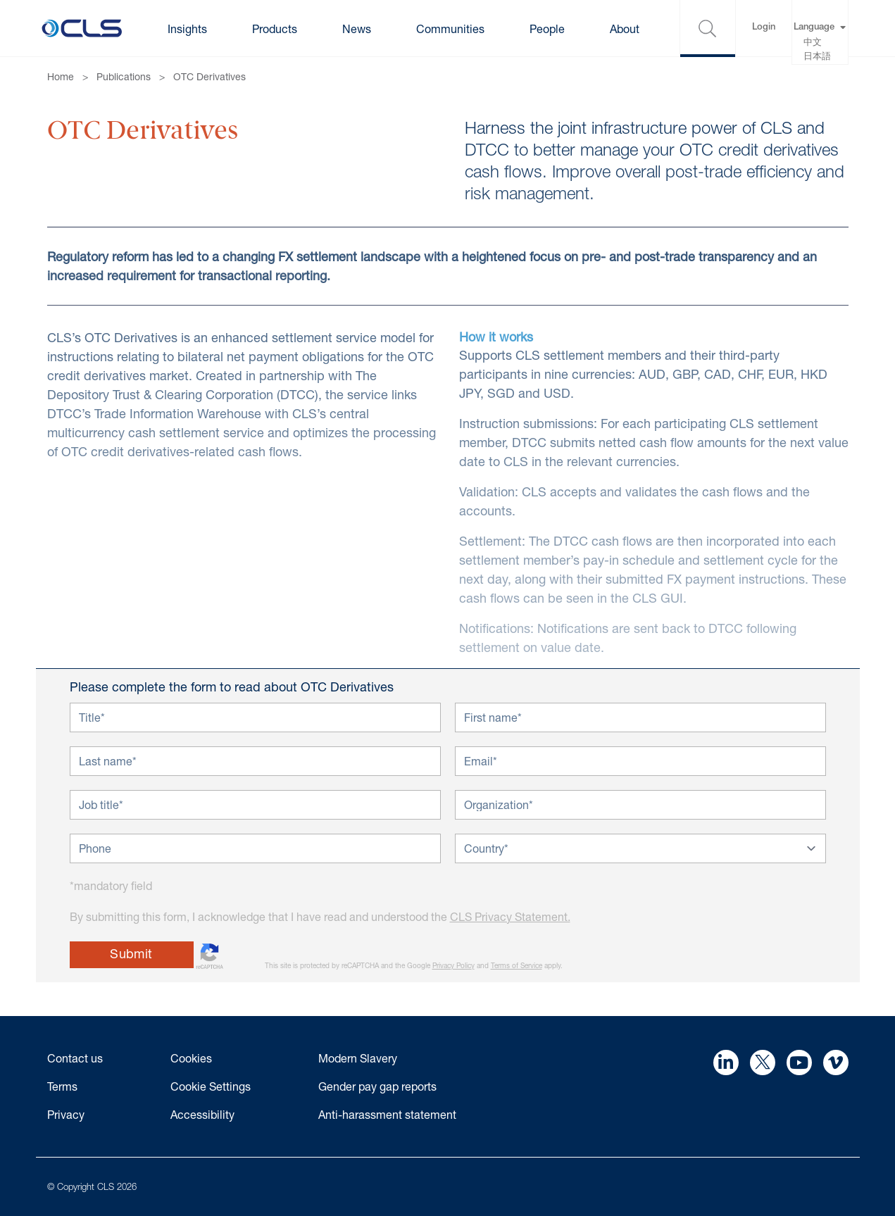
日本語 (817, 57)
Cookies (191, 1058)
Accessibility (202, 1114)
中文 (812, 43)
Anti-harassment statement (387, 1114)
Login (763, 27)
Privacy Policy (453, 965)
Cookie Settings (210, 1086)
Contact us (75, 1058)
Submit (131, 953)
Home (60, 76)
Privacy (66, 1114)
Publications (123, 76)
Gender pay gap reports (377, 1086)
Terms (62, 1086)
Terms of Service (516, 965)
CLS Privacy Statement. (510, 916)
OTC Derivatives (209, 76)
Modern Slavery (357, 1058)
